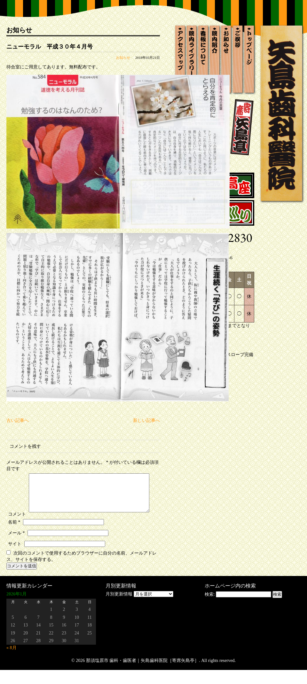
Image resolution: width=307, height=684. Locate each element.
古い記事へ (17, 420)
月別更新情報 (119, 608)
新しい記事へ (146, 420)
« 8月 (11, 661)
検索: (210, 608)
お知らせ (123, 57)
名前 (14, 536)
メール (16, 547)
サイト (14, 558)
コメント (17, 474)
